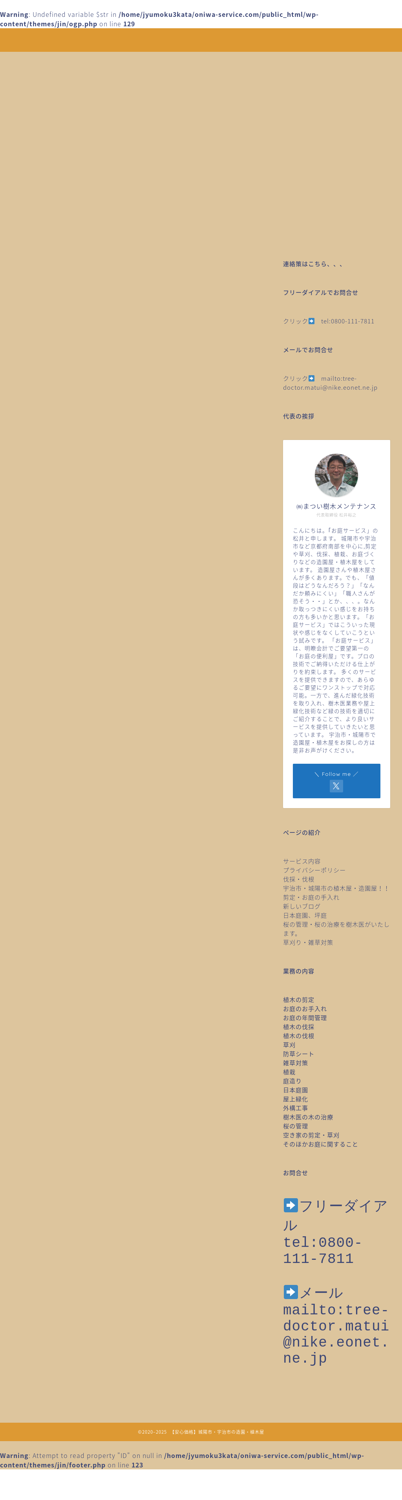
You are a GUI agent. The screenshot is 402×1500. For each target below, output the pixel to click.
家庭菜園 (56, 725)
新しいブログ (302, 906)
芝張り (53, 887)
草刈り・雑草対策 (308, 942)
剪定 (50, 701)
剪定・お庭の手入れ (311, 896)
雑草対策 (56, 946)
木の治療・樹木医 (70, 771)
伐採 (50, 667)
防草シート (60, 934)
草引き (53, 911)
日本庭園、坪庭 (305, 915)
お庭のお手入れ (66, 585)
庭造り (53, 748)
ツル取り (56, 655)
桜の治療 (56, 806)
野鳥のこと (60, 922)
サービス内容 (302, 860)
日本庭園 (56, 760)
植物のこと (60, 841)
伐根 (50, 678)
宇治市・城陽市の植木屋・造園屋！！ (339, 887)
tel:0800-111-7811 (348, 320)
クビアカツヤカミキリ (76, 620)
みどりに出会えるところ (80, 609)
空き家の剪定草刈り (73, 864)
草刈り (53, 899)
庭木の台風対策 (66, 736)
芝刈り (53, 876)
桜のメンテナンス (70, 794)
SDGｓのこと (63, 574)
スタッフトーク (66, 643)
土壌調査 (56, 713)
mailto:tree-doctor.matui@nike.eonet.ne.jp (330, 383)
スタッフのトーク (70, 632)
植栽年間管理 (63, 829)
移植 (50, 853)
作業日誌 (56, 690)
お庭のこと (60, 597)
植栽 (50, 818)
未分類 (53, 783)
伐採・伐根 (298, 878)
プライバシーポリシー (314, 869)
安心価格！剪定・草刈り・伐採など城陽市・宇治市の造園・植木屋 (201, 40)
